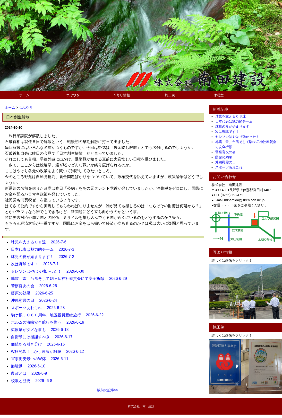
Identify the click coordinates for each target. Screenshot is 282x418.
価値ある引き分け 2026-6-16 (39, 344)
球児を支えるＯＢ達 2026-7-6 (40, 242)
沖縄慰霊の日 (227, 162)
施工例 (170, 95)
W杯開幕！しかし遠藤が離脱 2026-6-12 (49, 351)
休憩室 (219, 95)
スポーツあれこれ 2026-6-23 (39, 308)
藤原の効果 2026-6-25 (34, 293)
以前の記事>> (107, 390)
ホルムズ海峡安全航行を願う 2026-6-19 (49, 322)
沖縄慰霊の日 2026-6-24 (36, 300)
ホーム (24, 95)
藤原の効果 (225, 157)
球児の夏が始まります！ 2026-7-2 (44, 257)
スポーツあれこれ (230, 167)
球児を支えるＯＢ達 (232, 116)
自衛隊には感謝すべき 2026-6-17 (43, 337)
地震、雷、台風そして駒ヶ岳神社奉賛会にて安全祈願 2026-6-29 (71, 278)
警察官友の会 (227, 152)
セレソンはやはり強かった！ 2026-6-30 (49, 271)
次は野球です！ (228, 131)
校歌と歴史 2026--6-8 (33, 381)
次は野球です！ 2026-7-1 (37, 264)
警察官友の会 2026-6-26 (36, 286)
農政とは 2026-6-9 (31, 373)
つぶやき (73, 95)
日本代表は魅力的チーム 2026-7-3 (44, 249)
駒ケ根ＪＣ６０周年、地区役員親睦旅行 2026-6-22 (59, 315)
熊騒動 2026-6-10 (30, 366)
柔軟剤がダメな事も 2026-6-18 (41, 330)
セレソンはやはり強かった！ (239, 137)
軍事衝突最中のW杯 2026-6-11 (41, 359)
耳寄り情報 (121, 95)
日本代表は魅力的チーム (235, 121)
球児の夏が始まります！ (235, 126)
